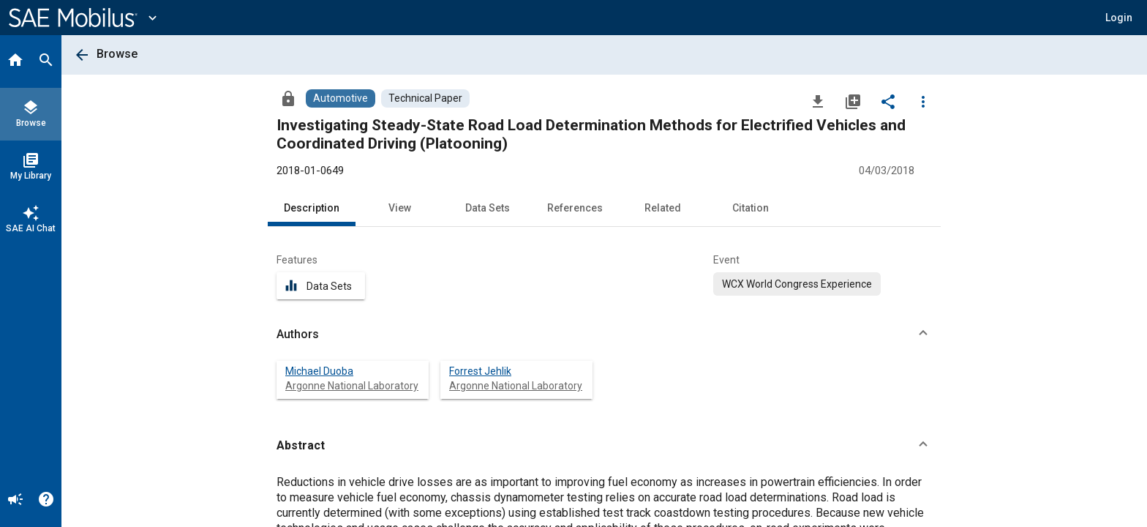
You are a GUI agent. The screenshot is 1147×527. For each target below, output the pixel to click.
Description (311, 208)
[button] (1118, 17)
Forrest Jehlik (480, 371)
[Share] (888, 101)
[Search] (46, 61)
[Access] (288, 98)
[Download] (817, 101)
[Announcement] (15, 500)
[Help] (46, 500)
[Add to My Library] (853, 101)
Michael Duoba (319, 371)
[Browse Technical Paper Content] (425, 98)
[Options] (923, 101)
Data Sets (487, 208)
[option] (797, 284)
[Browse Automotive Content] (340, 98)
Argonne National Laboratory (351, 386)
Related (662, 208)
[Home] (15, 61)
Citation (750, 208)
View (399, 208)
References (575, 208)
